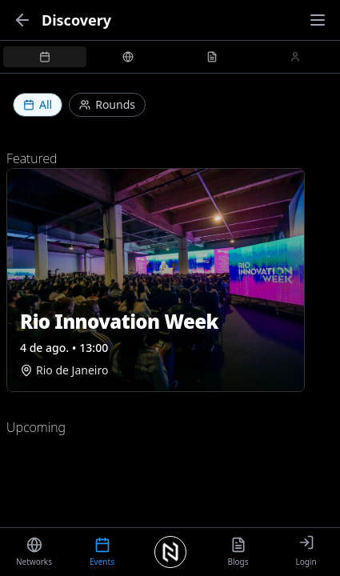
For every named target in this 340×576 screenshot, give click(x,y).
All (37, 104)
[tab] (44, 56)
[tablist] (170, 57)
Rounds (107, 104)
